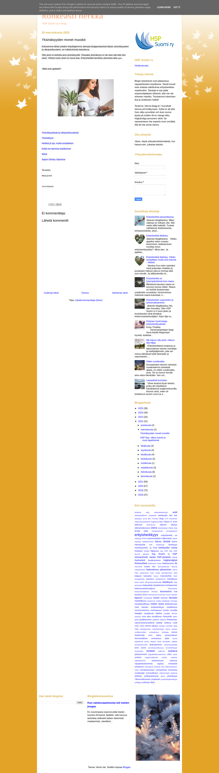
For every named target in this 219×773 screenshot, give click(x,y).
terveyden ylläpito (169, 641)
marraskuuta (147, 429)
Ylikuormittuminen (143, 679)
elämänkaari (163, 528)
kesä (136, 582)
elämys (174, 525)
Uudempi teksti (51, 293)
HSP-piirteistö (164, 557)
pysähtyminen (145, 619)
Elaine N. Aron (170, 522)
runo (137, 626)
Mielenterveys (171, 604)
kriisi (145, 594)
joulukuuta (146, 425)
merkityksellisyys (142, 604)
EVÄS (144, 538)
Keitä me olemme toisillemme (56, 149)
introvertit (138, 567)
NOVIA (174, 613)
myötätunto (149, 613)
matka (158, 601)
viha (162, 667)
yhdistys (138, 676)
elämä (154, 528)
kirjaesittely (148, 585)
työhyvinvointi (141, 654)
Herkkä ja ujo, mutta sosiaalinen (57, 143)
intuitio (147, 566)
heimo (174, 541)
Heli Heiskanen (157, 545)
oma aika (146, 616)
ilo (176, 563)
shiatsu (174, 629)
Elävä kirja (173, 528)
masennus (151, 601)
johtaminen (144, 573)
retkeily (159, 623)
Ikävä (44, 154)
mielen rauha (157, 604)
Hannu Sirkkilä (162, 541)
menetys (174, 601)
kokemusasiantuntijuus (145, 588)
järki (175, 573)
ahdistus (138, 512)
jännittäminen (167, 573)
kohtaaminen (171, 585)
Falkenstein (166, 538)
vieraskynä (149, 667)
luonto (156, 598)
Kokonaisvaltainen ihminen (146, 592)
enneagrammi (171, 531)
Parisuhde (167, 616)
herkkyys (139, 551)
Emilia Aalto (141, 531)
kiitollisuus (168, 582)
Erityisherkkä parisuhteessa (160, 217)
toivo (137, 648)
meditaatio (166, 601)
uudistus (174, 657)
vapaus (160, 664)
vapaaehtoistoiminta (144, 664)
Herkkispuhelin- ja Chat (146, 548)
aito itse (173, 515)
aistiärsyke (163, 515)
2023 (141, 417)
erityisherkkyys (146, 535)
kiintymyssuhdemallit (153, 582)
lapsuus (138, 598)
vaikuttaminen (140, 661)
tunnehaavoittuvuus (156, 648)
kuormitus (162, 595)
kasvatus (148, 576)
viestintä (157, 667)
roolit (175, 623)
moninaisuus (156, 610)
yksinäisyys (172, 676)
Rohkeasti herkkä (72, 15)
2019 (141, 490)
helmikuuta (146, 472)
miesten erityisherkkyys (152, 607)
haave (174, 538)
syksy (158, 635)
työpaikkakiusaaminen (157, 654)
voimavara (172, 670)
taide (167, 638)
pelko (175, 617)
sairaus (155, 626)
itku (153, 566)
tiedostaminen (155, 645)
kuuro (168, 595)
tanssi (175, 638)
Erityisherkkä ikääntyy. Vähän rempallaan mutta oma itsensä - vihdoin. (161, 260)
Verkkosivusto (141, 65)
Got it (176, 7)
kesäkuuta (146, 454)
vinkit (137, 670)
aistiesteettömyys (161, 512)
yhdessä (174, 673)
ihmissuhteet (141, 563)
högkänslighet (170, 560)
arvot (145, 519)
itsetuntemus (152, 569)
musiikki (173, 610)
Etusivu (85, 293)
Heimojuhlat (140, 545)
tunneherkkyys (171, 648)
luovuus (164, 598)
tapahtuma (139, 641)
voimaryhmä (161, 670)
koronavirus (166, 591)
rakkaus (163, 620)
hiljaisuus (155, 551)
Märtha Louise (163, 613)
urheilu (164, 657)
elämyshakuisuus (142, 528)
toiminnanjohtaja (170, 645)
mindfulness (171, 607)
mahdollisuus (140, 601)
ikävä (159, 563)
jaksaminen (165, 569)
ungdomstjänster (151, 657)
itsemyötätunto (163, 567)
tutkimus (161, 651)
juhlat (158, 573)
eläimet (163, 525)
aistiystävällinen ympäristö (145, 515)
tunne (143, 648)
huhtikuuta (146, 463)
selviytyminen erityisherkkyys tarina (155, 629)
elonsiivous (151, 525)
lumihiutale (148, 598)
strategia (165, 632)
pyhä (137, 620)
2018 (141, 495)
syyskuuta (146, 450)
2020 (141, 486)
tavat (159, 641)
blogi (161, 518)
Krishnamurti (152, 595)
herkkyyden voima (167, 547)
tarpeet (153, 641)
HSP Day (168, 551)
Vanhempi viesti (120, 293)
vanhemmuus (158, 660)
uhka (169, 654)
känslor (174, 595)
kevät (142, 582)
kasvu (156, 576)
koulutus (138, 594)
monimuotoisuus (142, 610)
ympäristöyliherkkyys (169, 679)
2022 (141, 421)
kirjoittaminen (159, 585)
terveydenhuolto (141, 645)
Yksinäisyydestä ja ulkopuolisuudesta (60, 133)
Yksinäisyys (47, 138)
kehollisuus (172, 579)
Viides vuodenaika (155, 361)
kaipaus (138, 576)
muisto (166, 610)
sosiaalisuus (154, 632)
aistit (175, 512)
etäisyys (138, 538)
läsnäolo (173, 598)
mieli (137, 607)
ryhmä (148, 626)
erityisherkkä (166, 535)
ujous (175, 654)
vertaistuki (172, 664)
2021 (141, 482)
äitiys (152, 682)
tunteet (151, 650)
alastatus (138, 519)
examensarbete (154, 538)
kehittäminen (161, 579)
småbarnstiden (140, 632)
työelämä (172, 651)
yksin (163, 676)
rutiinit (142, 626)
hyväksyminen (154, 560)
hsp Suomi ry (161, 554)
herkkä (146, 551)
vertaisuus (139, 667)
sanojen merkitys (165, 626)
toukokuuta (146, 459)
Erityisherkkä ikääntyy (157, 235)
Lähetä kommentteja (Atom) (89, 300)
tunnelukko (139, 651)
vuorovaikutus (152, 673)
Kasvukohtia (165, 576)
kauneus (150, 579)
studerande (140, 635)
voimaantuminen (147, 670)
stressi (174, 632)
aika (147, 512)
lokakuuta (146, 446)
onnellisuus (157, 616)
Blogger (126, 767)
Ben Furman (153, 519)
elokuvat (138, 525)
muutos (138, 613)
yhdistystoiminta (151, 676)
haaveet (138, 542)
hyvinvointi (140, 560)
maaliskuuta (147, 467)
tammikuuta (147, 476)
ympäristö (155, 679)
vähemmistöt (164, 673)
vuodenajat (139, 673)
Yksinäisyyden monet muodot (154, 433)
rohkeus (167, 623)
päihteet (156, 620)
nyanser (138, 617)
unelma (138, 657)
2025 (141, 408)
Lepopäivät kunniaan (156, 380)
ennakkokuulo (157, 531)
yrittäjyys (138, 682)
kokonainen (172, 588)
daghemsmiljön (157, 522)
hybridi (174, 557)
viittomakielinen (171, 667)
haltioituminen (147, 542)
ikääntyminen (168, 563)
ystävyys (146, 682)
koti (175, 591)
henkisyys (172, 545)
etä (176, 535)
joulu (152, 573)
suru (150, 635)
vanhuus (173, 660)
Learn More (164, 7)
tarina (146, 641)
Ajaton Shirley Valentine (53, 159)
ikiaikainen (152, 563)
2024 (141, 412)
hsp (161, 551)
